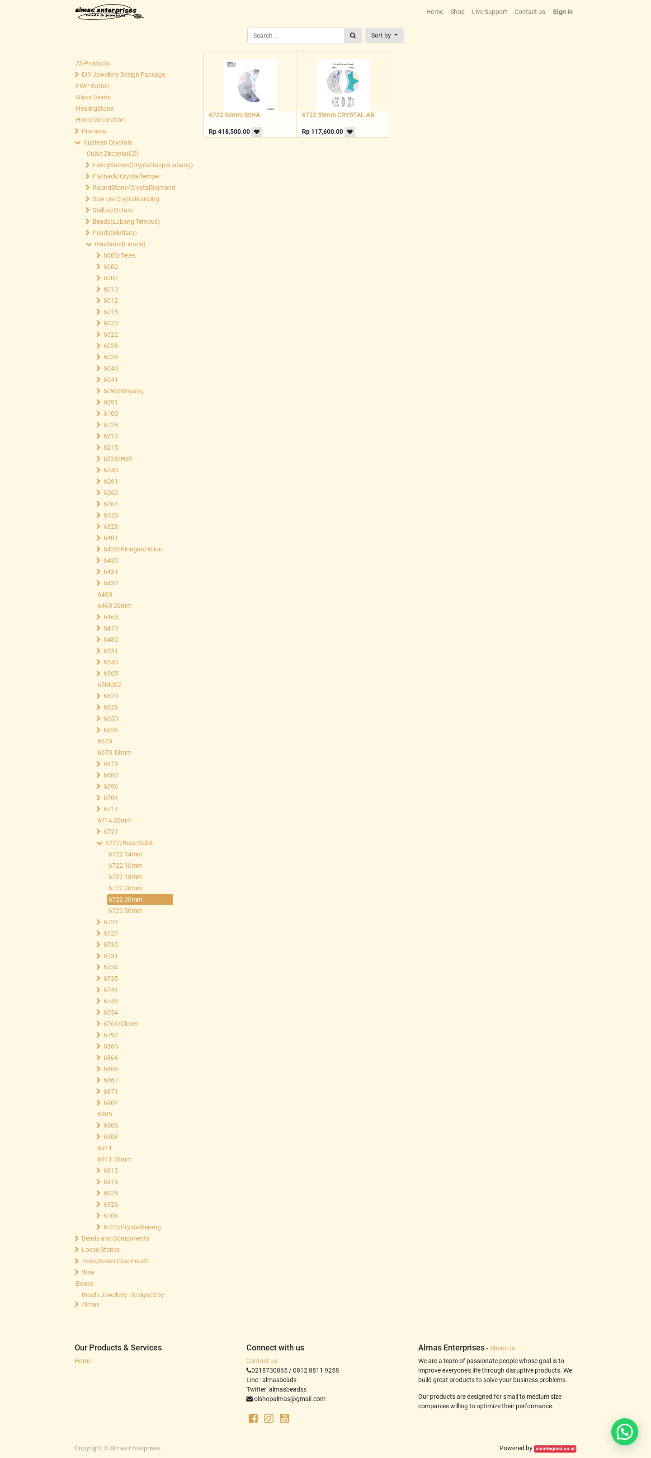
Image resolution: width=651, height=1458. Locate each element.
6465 (111, 617)
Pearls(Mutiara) (115, 232)
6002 (111, 266)
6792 (111, 1035)
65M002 (109, 684)
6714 (111, 809)
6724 (111, 922)
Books (85, 1283)
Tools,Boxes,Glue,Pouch (115, 1261)
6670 (105, 741)
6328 (111, 526)
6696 (111, 786)
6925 (111, 1193)
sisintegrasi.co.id (555, 1449)
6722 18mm (125, 876)
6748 (111, 1001)
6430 (111, 560)
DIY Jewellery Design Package (123, 74)
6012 (111, 300)
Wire (88, 1272)
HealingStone (94, 108)
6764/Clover (121, 1023)
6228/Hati (118, 458)
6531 (111, 650)
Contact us (261, 1360)
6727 (111, 933)
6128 (111, 424)
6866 (111, 1068)
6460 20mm (115, 605)
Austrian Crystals (108, 142)
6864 (111, 1057)
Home (83, 1360)
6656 (111, 730)
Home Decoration (100, 119)
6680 (111, 775)
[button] (384, 35)
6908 (111, 1136)
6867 (111, 1080)
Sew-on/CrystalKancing (126, 198)
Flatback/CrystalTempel (126, 176)
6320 (111, 515)
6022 (111, 334)
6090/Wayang (124, 391)
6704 (111, 797)
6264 (111, 504)
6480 (111, 639)
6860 (111, 1046)
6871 (111, 1091)
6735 (111, 978)
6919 (111, 1181)
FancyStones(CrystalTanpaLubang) (134, 165)
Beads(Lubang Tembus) (126, 221)
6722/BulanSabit (129, 843)
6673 (111, 763)
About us (502, 1348)
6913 (111, 1170)
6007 (111, 278)
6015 (111, 311)
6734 (111, 967)
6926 (111, 1204)
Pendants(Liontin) (120, 244)
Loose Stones (101, 1249)
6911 (105, 1148)
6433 (111, 583)
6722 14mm (125, 854)
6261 (111, 481)
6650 (111, 718)
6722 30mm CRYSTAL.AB (338, 114)
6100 (111, 413)
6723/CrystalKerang (132, 1227)
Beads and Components (115, 1238)
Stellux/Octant (113, 210)
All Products (93, 63)
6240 (111, 470)
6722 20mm (125, 888)
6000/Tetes (120, 255)
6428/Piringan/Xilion (133, 549)
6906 (111, 1125)
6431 (111, 571)
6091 (111, 402)
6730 (111, 944)
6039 (111, 357)
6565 (111, 673)
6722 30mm (125, 899)
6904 (111, 1102)
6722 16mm (125, 865)
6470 (111, 628)
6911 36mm (115, 1159)
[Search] (353, 35)
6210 (111, 436)
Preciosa (94, 131)
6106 (111, 1215)
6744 (111, 989)
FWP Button (93, 85)
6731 (111, 955)
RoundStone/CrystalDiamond (134, 187)
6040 (111, 368)
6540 (111, 662)
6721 (111, 831)
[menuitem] (435, 12)
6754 (111, 1012)
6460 (105, 594)
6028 (111, 345)
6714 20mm (115, 820)
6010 (111, 289)
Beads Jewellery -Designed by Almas (123, 1299)
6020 (111, 323)
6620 (111, 696)
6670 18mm (115, 752)
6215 (111, 447)
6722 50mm (125, 910)
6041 (111, 379)
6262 (111, 492)
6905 (105, 1114)
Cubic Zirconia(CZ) (113, 153)
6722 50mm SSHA (234, 114)
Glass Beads (93, 97)
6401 (111, 537)
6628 (111, 707)
